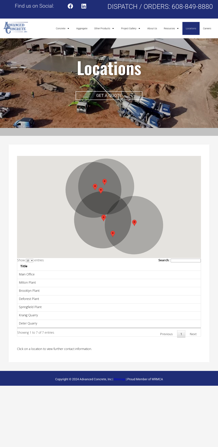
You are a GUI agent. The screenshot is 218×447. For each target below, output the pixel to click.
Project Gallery (131, 28)
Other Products (104, 28)
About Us (152, 28)
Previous (166, 367)
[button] (103, 218)
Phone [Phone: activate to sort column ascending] (185, 266)
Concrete (62, 28)
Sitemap (119, 412)
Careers (207, 28)
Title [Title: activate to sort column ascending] (47, 266)
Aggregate (81, 28)
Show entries (30, 260)
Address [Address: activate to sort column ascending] (75, 266)
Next (193, 367)
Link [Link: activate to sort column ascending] (126, 266)
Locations (191, 28)
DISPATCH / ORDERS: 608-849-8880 (160, 7)
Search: (179, 260)
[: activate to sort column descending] (28, 266)
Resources (171, 28)
